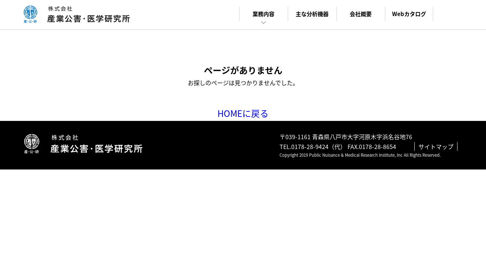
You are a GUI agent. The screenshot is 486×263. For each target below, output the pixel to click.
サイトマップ (435, 146)
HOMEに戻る (243, 113)
